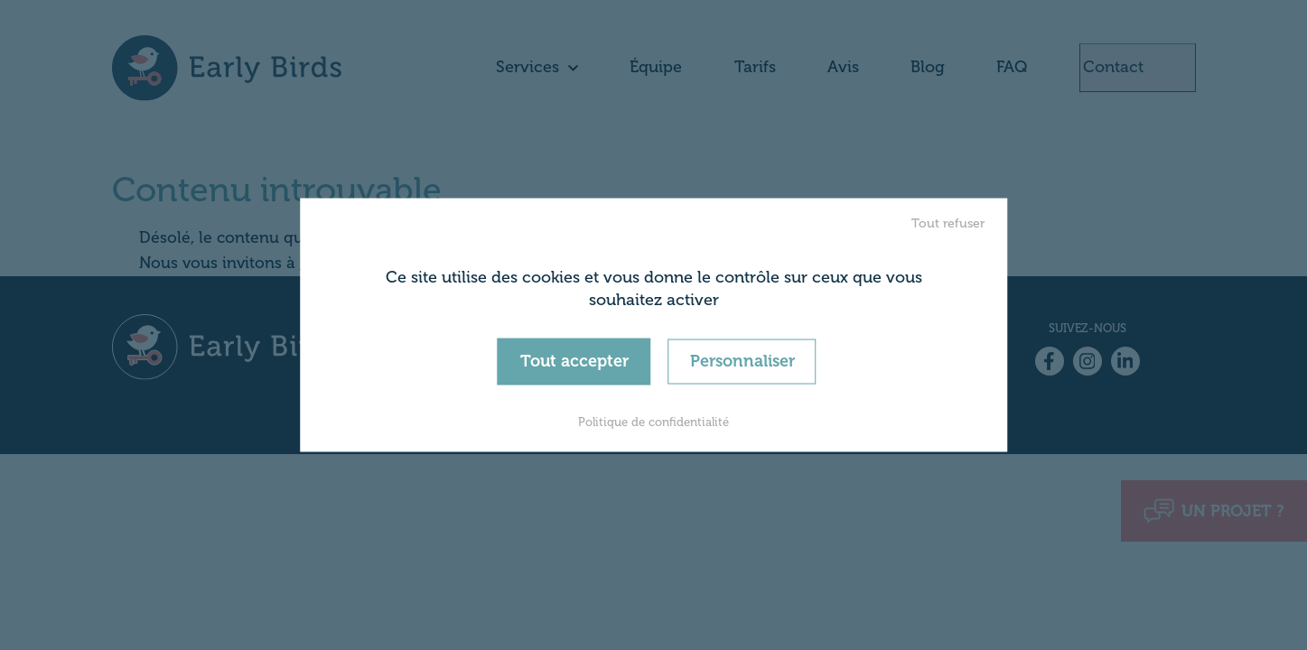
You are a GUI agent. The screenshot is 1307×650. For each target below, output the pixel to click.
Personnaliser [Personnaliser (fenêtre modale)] (742, 361)
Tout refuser (948, 223)
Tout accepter (574, 361)
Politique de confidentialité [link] (653, 421)
